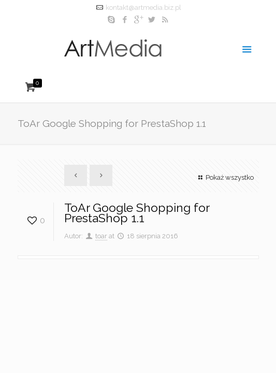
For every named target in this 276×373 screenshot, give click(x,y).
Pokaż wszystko (224, 177)
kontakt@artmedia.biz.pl (143, 7)
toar (101, 236)
